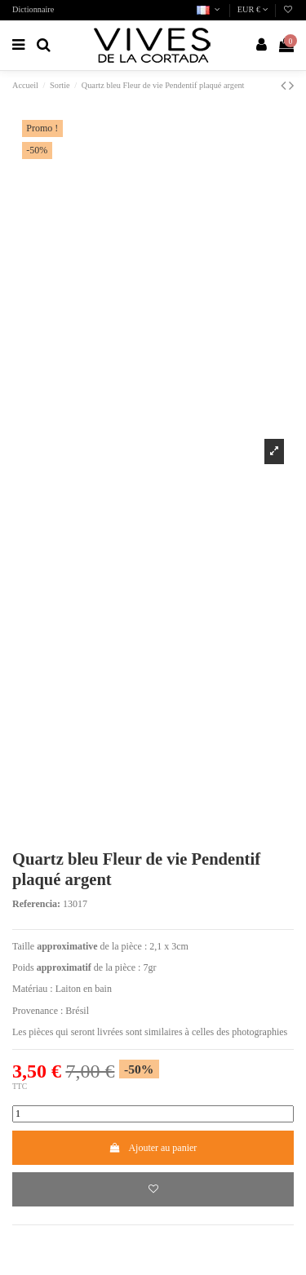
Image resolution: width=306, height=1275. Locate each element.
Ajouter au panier (153, 1147)
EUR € (252, 9)
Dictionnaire (33, 9)
